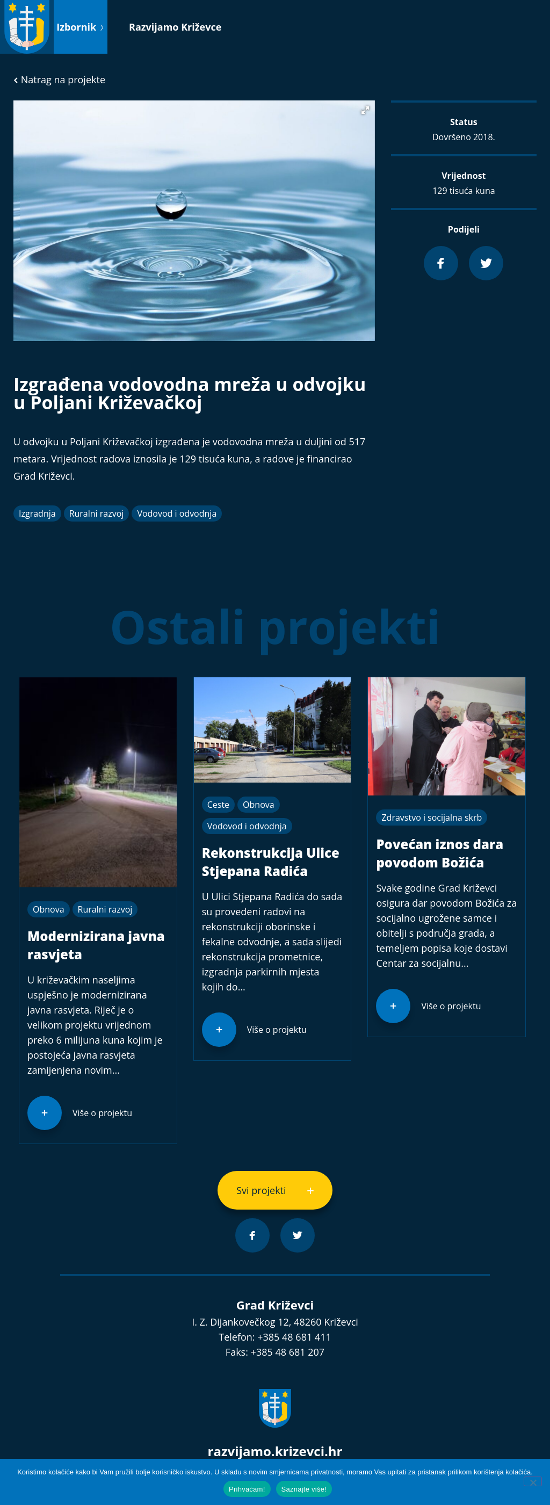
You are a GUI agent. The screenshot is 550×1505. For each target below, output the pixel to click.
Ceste (218, 805)
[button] (365, 110)
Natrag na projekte (59, 79)
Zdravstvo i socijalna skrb (431, 817)
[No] (533, 1481)
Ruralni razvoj (96, 513)
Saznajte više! (304, 1489)
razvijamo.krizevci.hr (275, 1451)
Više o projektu (102, 1113)
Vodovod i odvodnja (176, 513)
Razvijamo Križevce (175, 26)
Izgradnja (37, 513)
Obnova (48, 909)
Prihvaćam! (247, 1489)
